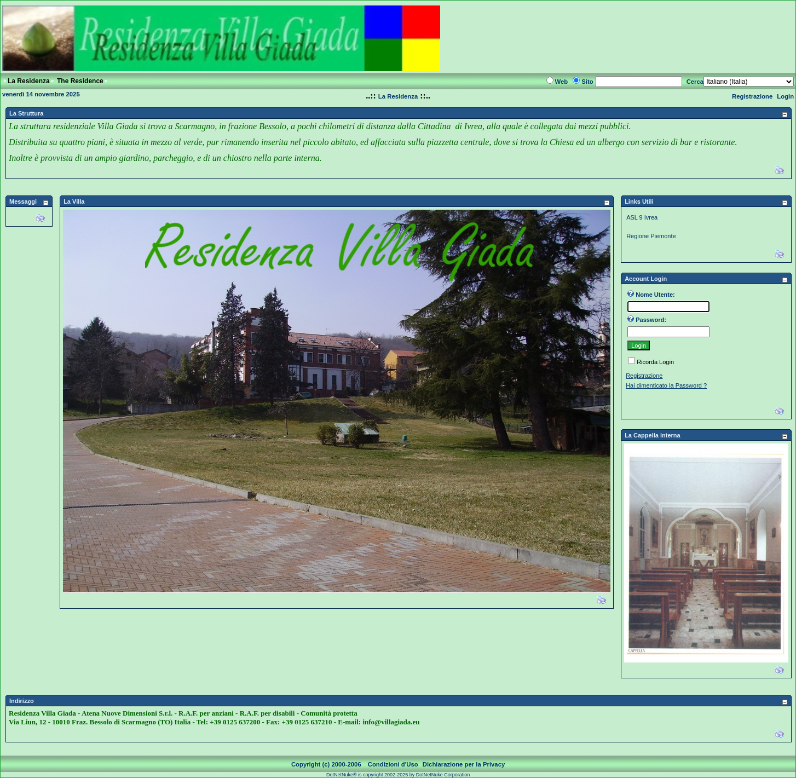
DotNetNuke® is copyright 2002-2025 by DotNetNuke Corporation (398, 774)
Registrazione (752, 96)
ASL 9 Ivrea (641, 217)
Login (785, 96)
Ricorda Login (655, 362)
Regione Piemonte (651, 236)
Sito (587, 81)
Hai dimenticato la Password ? (666, 385)
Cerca (695, 81)
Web (561, 81)
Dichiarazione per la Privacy (464, 764)
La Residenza (398, 96)
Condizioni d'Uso (393, 764)
